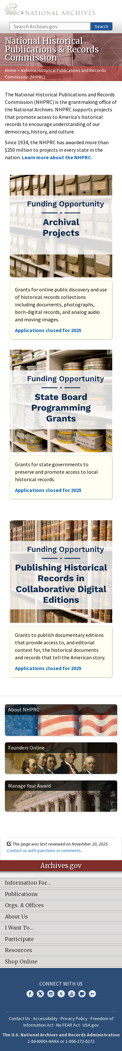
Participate (19, 939)
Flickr (92, 994)
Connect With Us (61, 983)
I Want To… (19, 928)
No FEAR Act (68, 1025)
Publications (21, 894)
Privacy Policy (74, 1018)
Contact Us (19, 1018)
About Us (16, 917)
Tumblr (61, 994)
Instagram (51, 994)
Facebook (30, 994)
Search (101, 26)
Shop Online (21, 962)
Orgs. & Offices (24, 905)
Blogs (82, 994)
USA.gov (91, 1025)
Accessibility (45, 1018)
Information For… (28, 883)
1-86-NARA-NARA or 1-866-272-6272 (61, 1041)
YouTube (71, 994)
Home (10, 70)
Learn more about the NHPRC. (57, 157)
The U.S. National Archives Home (50, 10)
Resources (18, 950)
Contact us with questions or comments (44, 850)
